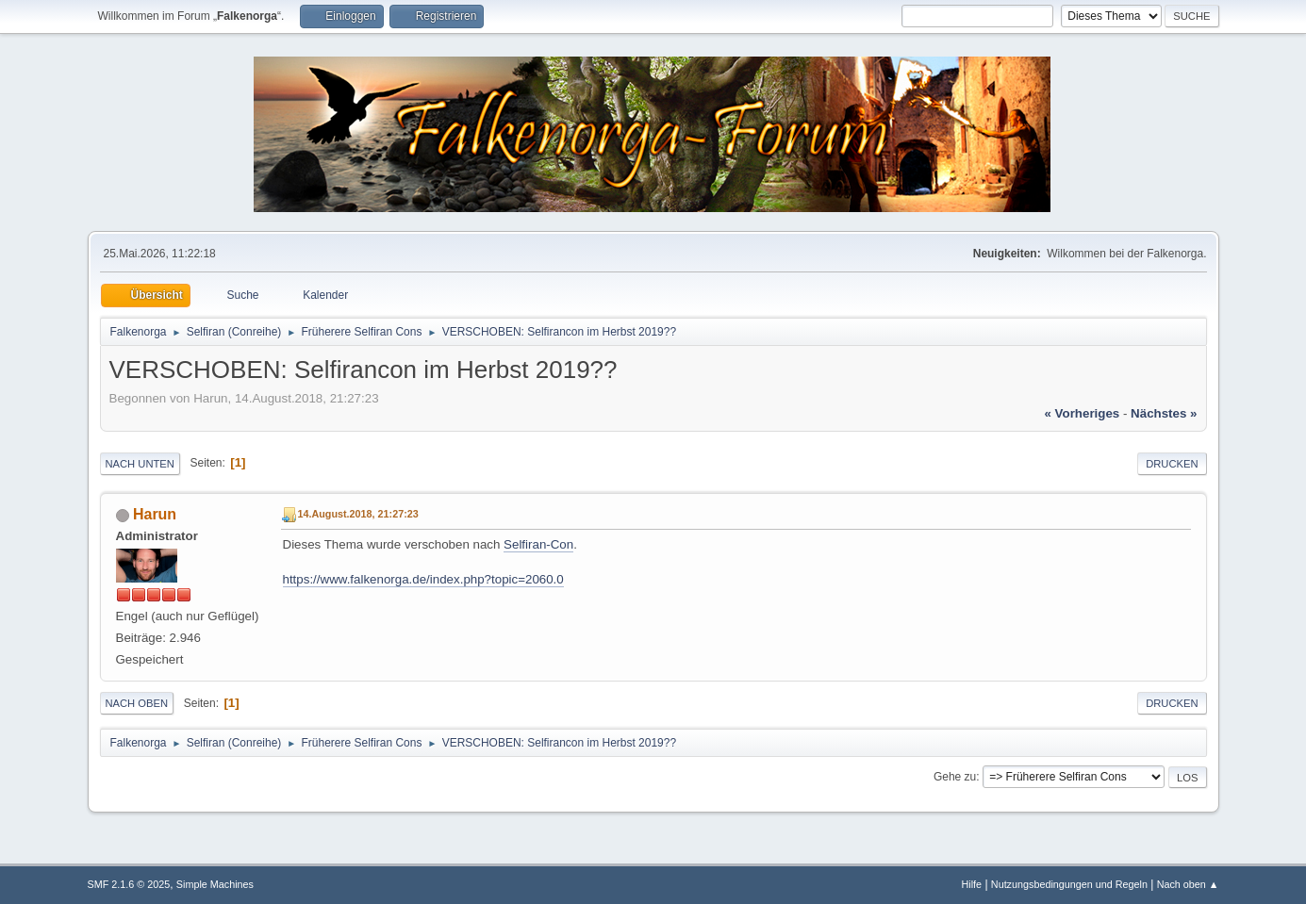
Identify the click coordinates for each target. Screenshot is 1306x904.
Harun (154, 514)
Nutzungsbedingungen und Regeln (1069, 884)
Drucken (1172, 463)
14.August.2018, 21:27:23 (358, 513)
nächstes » (1164, 413)
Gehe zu (955, 776)
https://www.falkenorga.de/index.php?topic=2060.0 (423, 579)
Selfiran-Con (538, 544)
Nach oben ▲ (1188, 884)
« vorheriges (1081, 413)
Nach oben (137, 703)
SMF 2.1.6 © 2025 (129, 884)
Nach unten (140, 463)
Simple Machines (215, 884)
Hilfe (971, 884)
